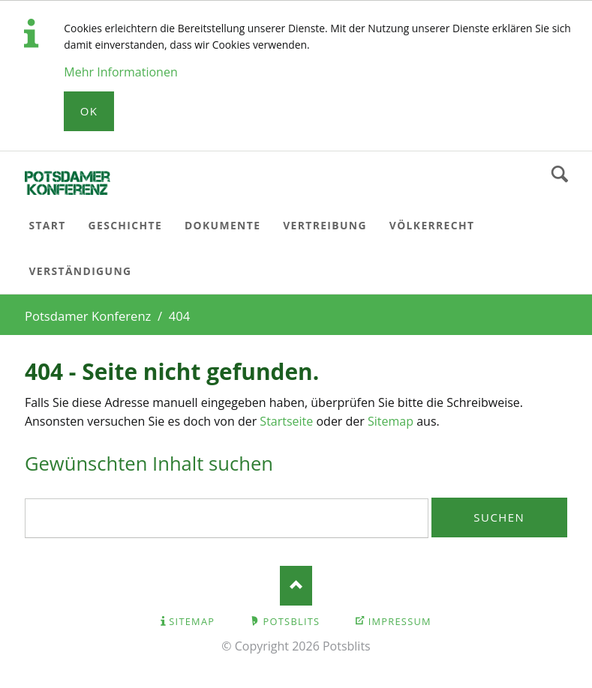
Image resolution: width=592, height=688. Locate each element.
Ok (89, 110)
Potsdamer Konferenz (88, 316)
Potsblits (291, 621)
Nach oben (296, 586)
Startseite (286, 421)
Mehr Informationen (120, 72)
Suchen (559, 174)
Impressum (399, 621)
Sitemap (390, 421)
